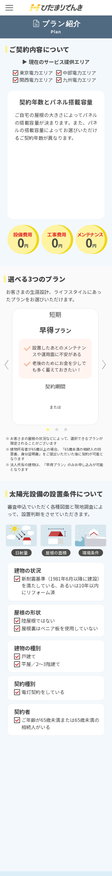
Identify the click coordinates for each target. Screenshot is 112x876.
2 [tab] (57, 429)
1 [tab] (48, 429)
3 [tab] (66, 429)
